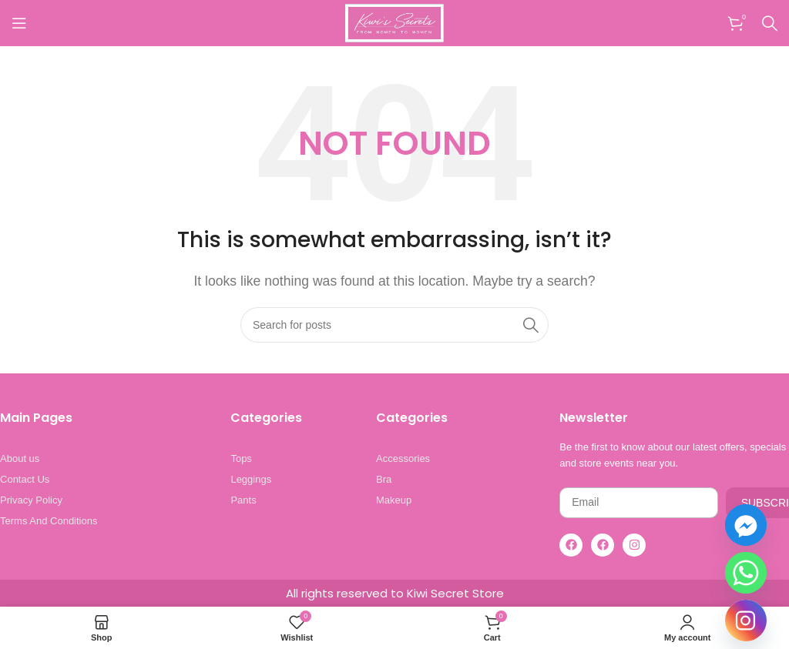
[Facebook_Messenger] (746, 525)
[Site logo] (394, 21)
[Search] (769, 23)
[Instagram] (746, 620)
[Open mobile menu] (19, 23)
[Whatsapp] (746, 573)
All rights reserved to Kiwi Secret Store (395, 593)
